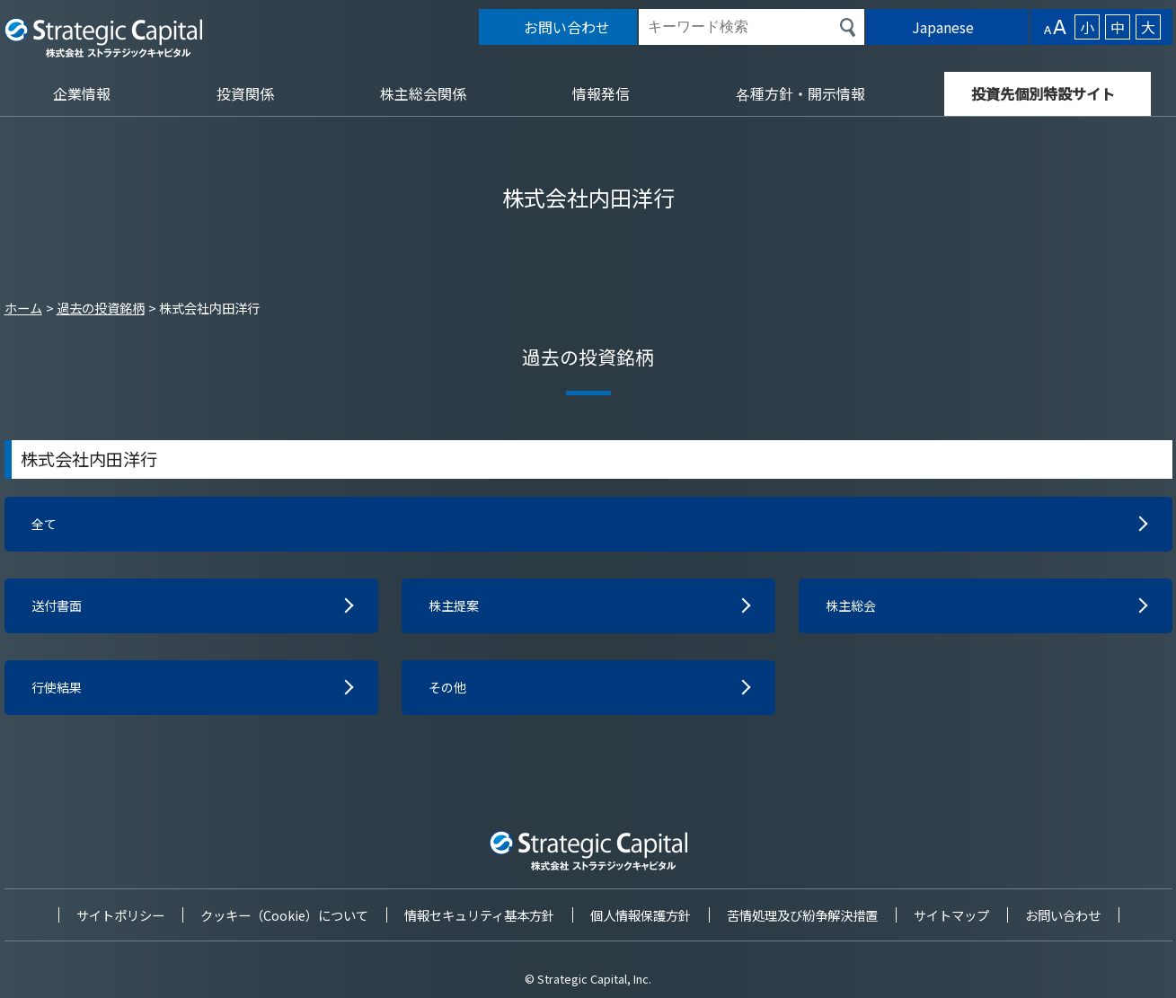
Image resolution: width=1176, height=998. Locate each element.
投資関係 (245, 93)
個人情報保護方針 (640, 914)
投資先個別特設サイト (1043, 93)
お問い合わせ (1063, 914)
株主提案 (457, 610)
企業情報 (82, 93)
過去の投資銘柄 (101, 307)
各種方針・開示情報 (800, 93)
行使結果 (60, 694)
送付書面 (60, 610)
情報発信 (601, 93)
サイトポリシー (120, 914)
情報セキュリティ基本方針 (479, 914)
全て (45, 525)
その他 (450, 694)
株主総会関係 (423, 93)
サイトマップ (951, 914)
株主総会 (854, 610)
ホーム (23, 307)
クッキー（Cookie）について (284, 914)
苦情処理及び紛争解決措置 (802, 914)
